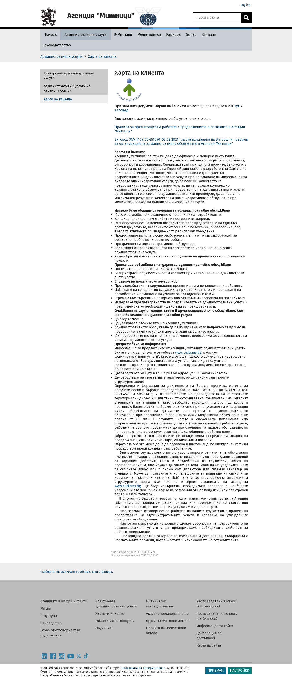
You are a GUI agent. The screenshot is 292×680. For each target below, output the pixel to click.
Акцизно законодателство (167, 613)
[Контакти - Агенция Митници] (209, 35)
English (245, 5)
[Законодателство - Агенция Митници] (56, 45)
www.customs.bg (188, 352)
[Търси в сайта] (217, 18)
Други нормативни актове (167, 621)
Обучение (103, 628)
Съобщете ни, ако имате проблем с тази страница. (76, 572)
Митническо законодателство (160, 603)
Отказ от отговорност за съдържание (60, 632)
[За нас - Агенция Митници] (191, 35)
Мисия (45, 608)
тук (237, 106)
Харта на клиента (58, 99)
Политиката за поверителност (143, 668)
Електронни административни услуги (69, 75)
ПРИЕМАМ (216, 670)
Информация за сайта (215, 626)
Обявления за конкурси (115, 621)
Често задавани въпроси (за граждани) (217, 603)
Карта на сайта (209, 645)
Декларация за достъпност (209, 635)
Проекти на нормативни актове (166, 630)
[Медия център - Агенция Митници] (149, 35)
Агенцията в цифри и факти (63, 601)
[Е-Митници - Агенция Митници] (123, 35)
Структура (48, 616)
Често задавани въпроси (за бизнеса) (217, 616)
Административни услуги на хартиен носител (67, 88)
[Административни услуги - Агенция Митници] (85, 35)
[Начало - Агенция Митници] (49, 35)
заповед (121, 110)
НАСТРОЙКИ (239, 670)
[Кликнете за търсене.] (246, 18)
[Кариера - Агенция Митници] (173, 35)
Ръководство (51, 623)
